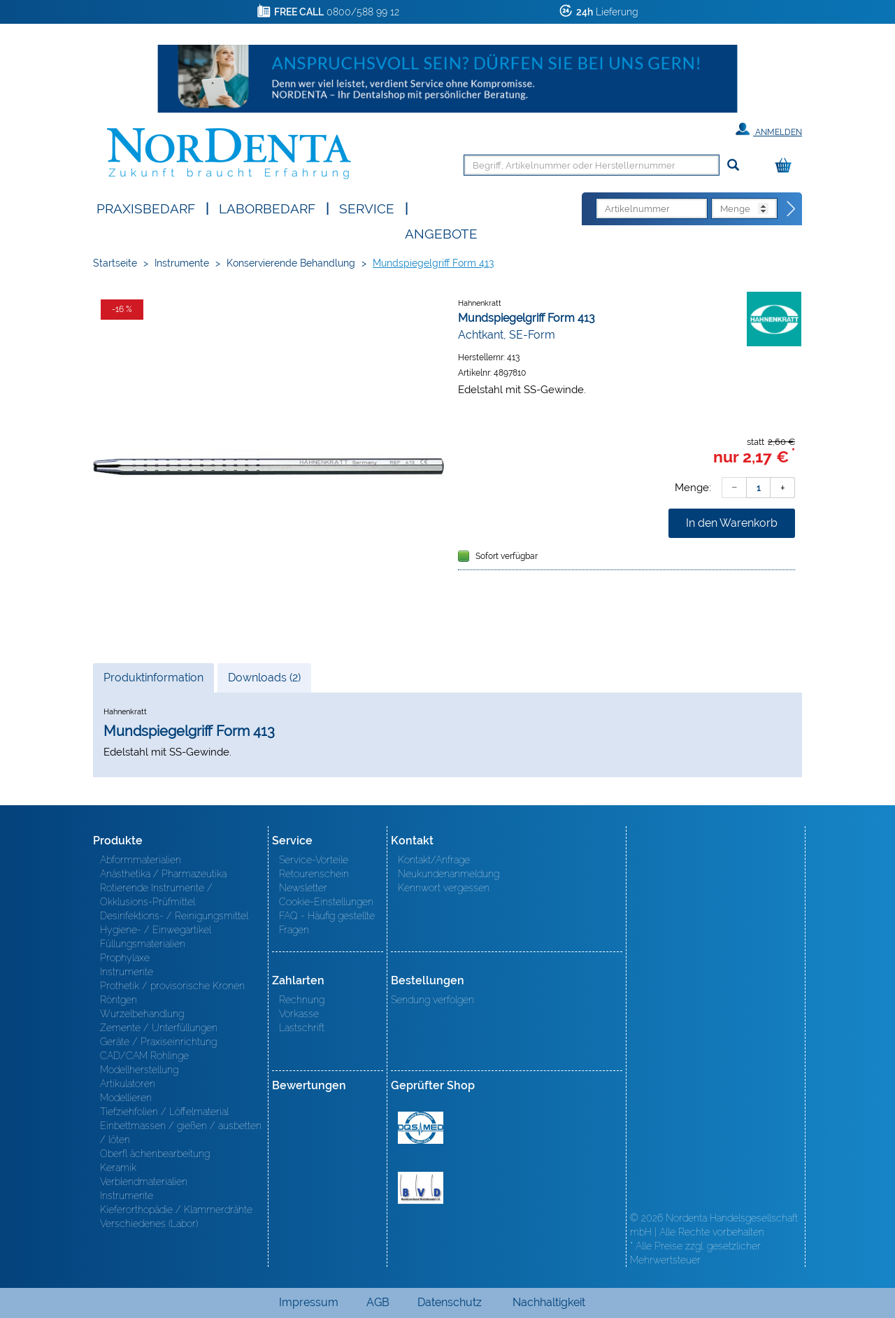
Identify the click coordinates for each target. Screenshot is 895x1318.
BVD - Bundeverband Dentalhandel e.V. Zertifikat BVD (420, 1188)
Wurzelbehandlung (142, 1013)
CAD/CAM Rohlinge (144, 1055)
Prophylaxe (125, 957)
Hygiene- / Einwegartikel (155, 929)
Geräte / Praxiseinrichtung (158, 1041)
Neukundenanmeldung (448, 873)
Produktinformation (153, 681)
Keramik (118, 1167)
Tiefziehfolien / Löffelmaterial (164, 1111)
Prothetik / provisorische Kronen (172, 985)
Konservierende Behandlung (291, 263)
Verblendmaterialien (143, 1181)
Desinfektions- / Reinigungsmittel (174, 915)
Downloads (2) (264, 677)
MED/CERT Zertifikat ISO (420, 1128)
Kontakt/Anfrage (434, 859)
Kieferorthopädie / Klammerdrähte (176, 1209)
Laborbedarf (267, 207)
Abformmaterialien (140, 859)
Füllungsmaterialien (142, 943)
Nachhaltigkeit (549, 1302)
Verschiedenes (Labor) (149, 1223)
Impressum (308, 1302)
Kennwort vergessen (443, 887)
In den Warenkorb (732, 523)
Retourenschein (314, 873)
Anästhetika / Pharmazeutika (163, 873)
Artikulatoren (127, 1083)
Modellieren (126, 1097)
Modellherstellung (139, 1069)
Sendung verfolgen (432, 999)
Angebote (441, 232)
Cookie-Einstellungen (326, 901)
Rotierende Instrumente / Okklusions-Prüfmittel (156, 894)
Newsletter (303, 887)
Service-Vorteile (313, 859)
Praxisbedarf (145, 207)
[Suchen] (733, 165)
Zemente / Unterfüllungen (158, 1027)
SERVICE (366, 207)
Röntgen (118, 999)
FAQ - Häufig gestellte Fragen (327, 922)
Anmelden (769, 129)
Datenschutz (449, 1302)
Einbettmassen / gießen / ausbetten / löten (181, 1132)
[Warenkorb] (786, 166)
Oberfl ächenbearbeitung (155, 1153)
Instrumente (182, 263)
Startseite (115, 263)
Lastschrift (301, 1027)
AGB (377, 1302)
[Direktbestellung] (791, 209)
